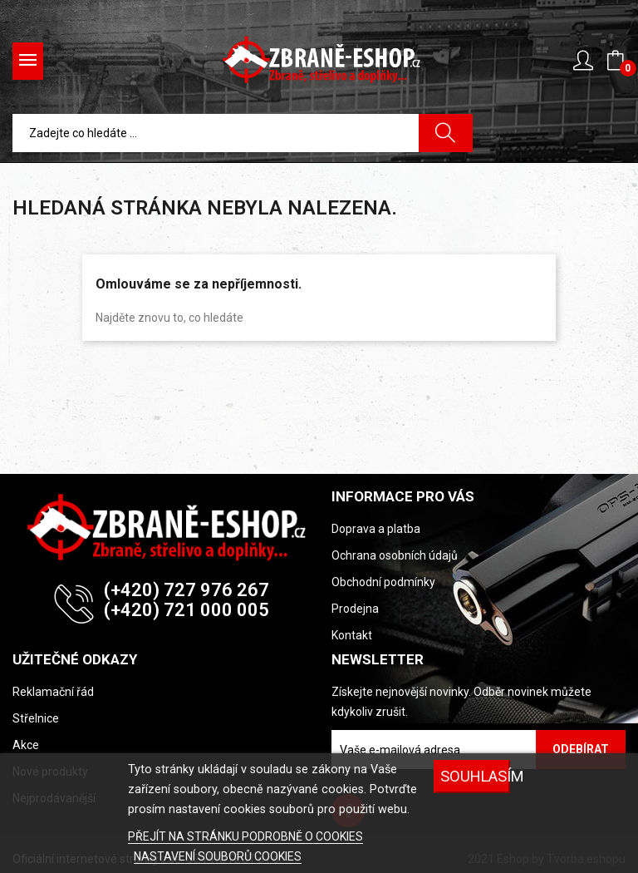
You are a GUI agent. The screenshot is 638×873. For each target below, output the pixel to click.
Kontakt (351, 635)
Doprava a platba (375, 528)
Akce (25, 745)
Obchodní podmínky (383, 582)
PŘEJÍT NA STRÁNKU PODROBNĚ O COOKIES (245, 836)
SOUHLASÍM (475, 776)
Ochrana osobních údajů (394, 555)
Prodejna (355, 608)
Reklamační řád (53, 691)
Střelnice (35, 718)
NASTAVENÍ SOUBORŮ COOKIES (218, 856)
